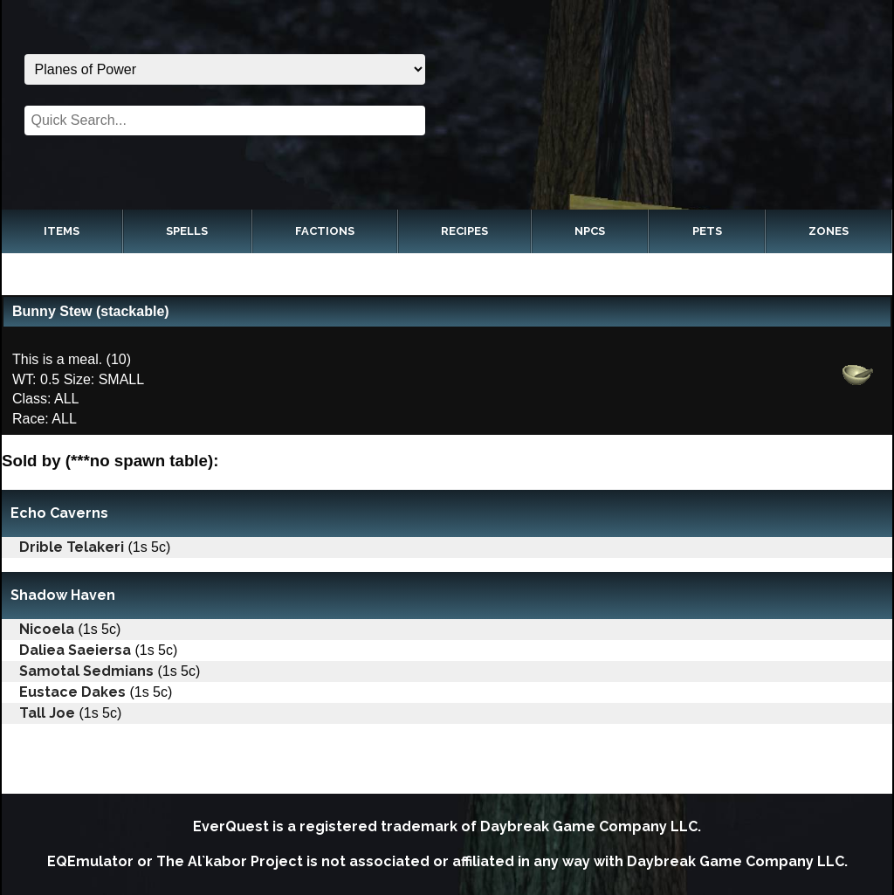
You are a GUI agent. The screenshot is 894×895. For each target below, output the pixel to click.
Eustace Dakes (72, 692)
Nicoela (46, 629)
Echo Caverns (59, 513)
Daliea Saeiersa (75, 650)
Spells (187, 231)
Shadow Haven (62, 595)
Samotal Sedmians (86, 671)
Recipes (464, 231)
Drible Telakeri (71, 547)
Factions (324, 231)
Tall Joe (47, 713)
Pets (707, 231)
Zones (828, 231)
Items (61, 231)
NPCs (589, 231)
